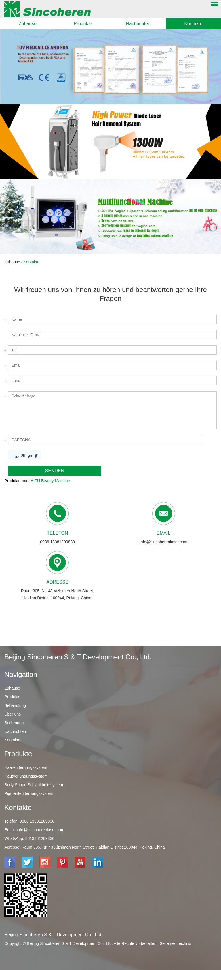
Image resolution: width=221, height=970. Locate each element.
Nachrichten (138, 23)
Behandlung (15, 705)
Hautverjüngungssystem (25, 776)
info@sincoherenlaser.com (163, 542)
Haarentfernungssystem (25, 767)
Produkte (83, 23)
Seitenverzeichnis (175, 943)
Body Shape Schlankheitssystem (33, 784)
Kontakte (193, 23)
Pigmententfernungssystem (28, 793)
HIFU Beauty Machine (50, 480)
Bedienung (14, 722)
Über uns (12, 714)
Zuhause (28, 23)
